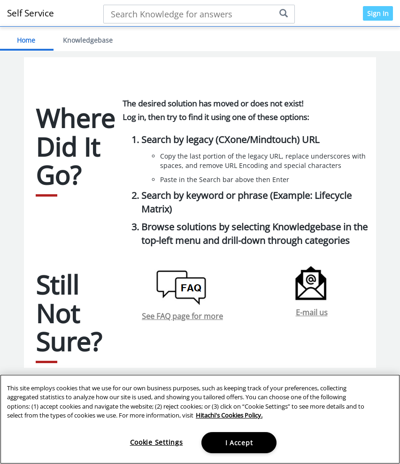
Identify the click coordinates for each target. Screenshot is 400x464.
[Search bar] (199, 14)
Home (26, 40)
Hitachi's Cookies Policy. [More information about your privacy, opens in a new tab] (229, 415)
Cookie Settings (156, 442)
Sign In (378, 13)
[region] (200, 419)
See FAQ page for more (182, 316)
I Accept (239, 442)
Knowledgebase (88, 40)
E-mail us (312, 312)
